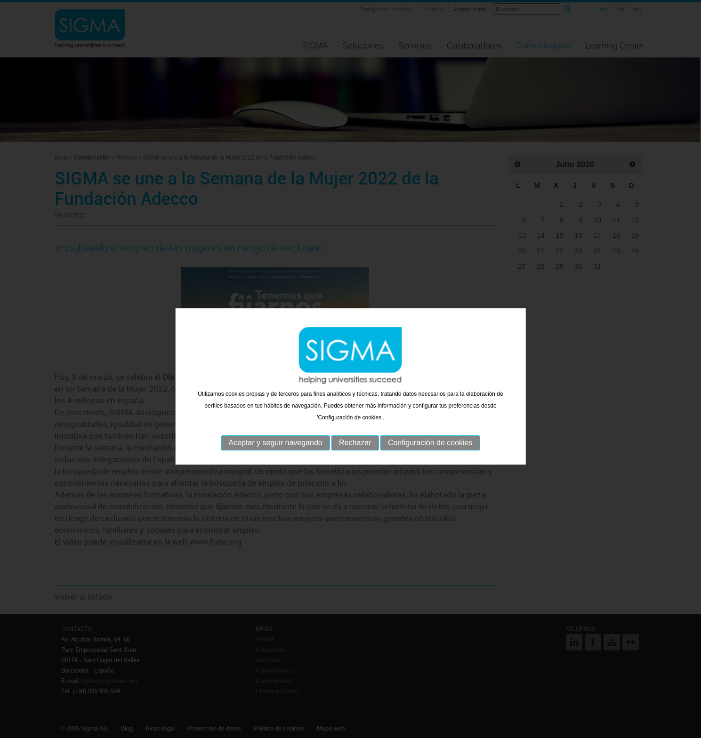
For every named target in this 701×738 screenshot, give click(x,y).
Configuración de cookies (430, 471)
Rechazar (355, 471)
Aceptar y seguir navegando (275, 471)
